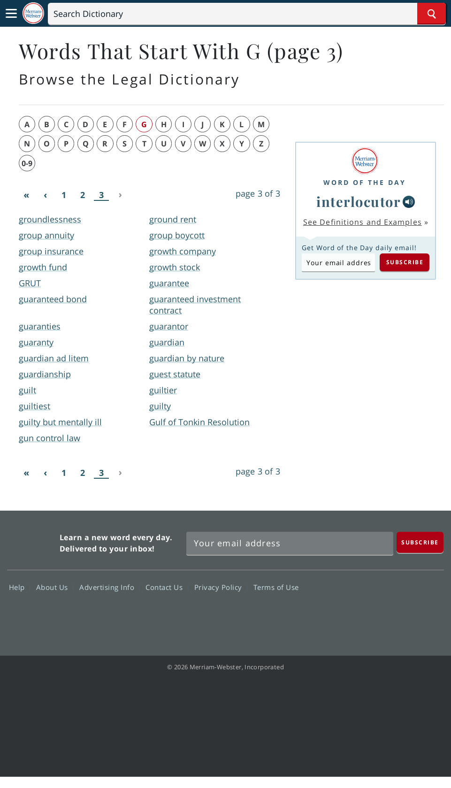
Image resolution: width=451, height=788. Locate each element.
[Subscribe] (420, 542)
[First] (26, 195)
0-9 (27, 163)
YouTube (392, 614)
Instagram (426, 614)
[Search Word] (431, 13)
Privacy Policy (220, 587)
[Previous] (45, 195)
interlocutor (358, 201)
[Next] (120, 195)
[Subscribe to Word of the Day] (338, 262)
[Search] (247, 13)
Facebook (324, 614)
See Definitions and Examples (362, 222)
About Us (54, 587)
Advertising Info (109, 587)
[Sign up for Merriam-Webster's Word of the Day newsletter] (289, 543)
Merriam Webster (32, 541)
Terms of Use (276, 587)
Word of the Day (364, 182)
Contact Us (166, 587)
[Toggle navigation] (11, 14)
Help (19, 587)
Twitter (358, 614)
